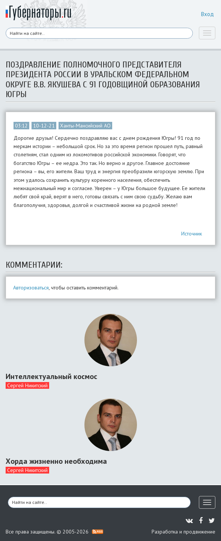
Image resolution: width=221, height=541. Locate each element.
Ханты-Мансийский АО (85, 125)
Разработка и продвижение (183, 531)
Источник (191, 233)
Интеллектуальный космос (51, 376)
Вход (207, 14)
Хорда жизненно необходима (56, 461)
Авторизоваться (31, 287)
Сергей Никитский (27, 385)
